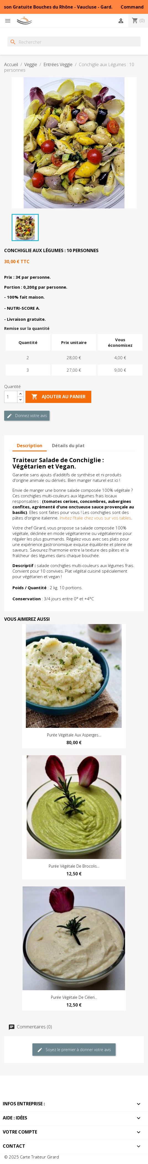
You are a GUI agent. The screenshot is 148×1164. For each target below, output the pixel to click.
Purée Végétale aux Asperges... (74, 735)
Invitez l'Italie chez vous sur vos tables (95, 518)
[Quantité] (10, 397)
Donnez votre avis (27, 416)
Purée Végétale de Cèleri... (74, 997)
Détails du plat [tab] (68, 446)
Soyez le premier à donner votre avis (74, 1050)
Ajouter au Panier (58, 396)
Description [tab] (29, 446)
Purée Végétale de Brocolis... (74, 866)
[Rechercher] (74, 42)
